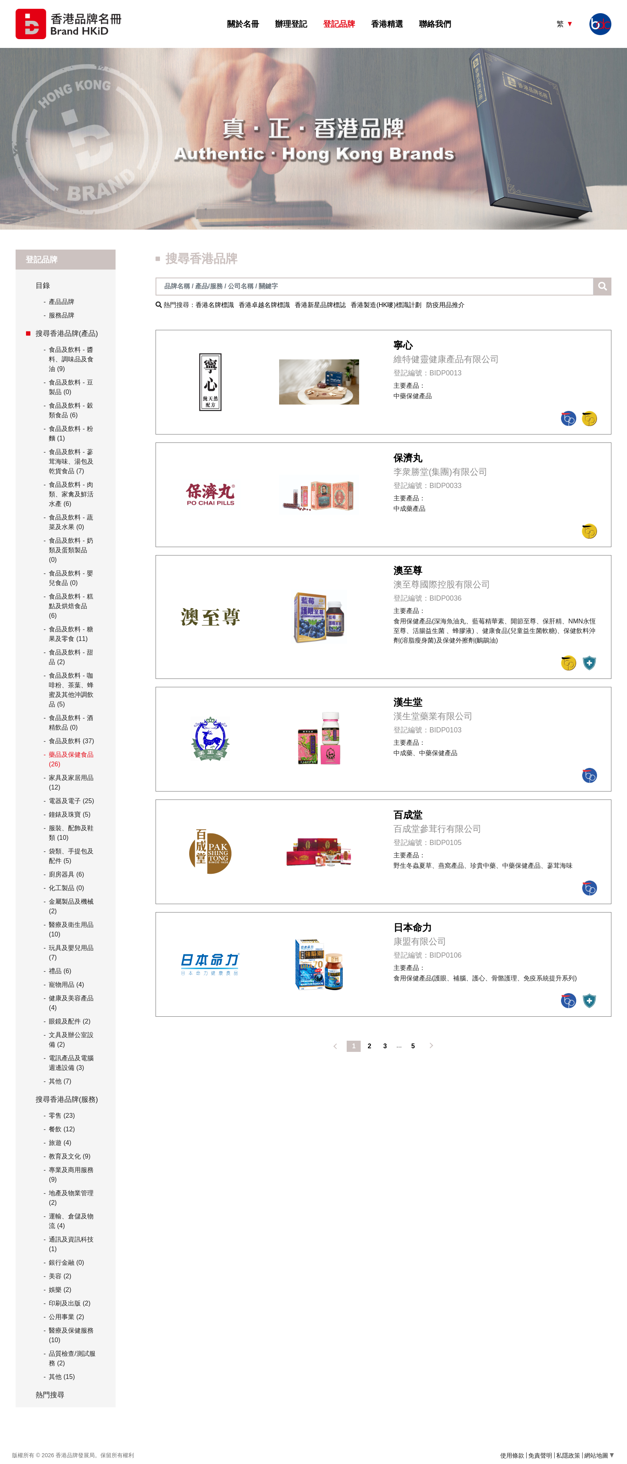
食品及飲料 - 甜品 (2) (71, 657)
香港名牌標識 (215, 305)
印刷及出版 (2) (69, 1303)
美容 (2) (60, 1276)
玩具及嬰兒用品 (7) (71, 952)
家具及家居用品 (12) (71, 782)
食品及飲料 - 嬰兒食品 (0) (71, 578)
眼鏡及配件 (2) (69, 1021)
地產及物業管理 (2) (71, 1198)
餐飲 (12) (62, 1129)
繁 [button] (561, 24)
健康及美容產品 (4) (71, 1003)
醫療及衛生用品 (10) (71, 929)
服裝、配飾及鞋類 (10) (71, 833)
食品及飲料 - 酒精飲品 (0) (71, 722)
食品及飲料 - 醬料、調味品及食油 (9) (71, 359)
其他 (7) (60, 1081)
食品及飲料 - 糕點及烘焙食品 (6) (71, 606)
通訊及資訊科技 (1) (71, 1244)
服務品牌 (59, 315)
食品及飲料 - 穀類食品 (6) (71, 410)
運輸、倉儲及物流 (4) (71, 1221)
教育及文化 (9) (69, 1156)
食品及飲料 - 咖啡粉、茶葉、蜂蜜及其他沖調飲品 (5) (71, 690)
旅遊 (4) (60, 1142)
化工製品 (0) (66, 888)
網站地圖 (599, 1455)
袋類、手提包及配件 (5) (71, 856)
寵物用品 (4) (66, 984)
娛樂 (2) (60, 1289)
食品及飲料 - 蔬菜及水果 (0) (71, 522)
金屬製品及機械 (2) (71, 906)
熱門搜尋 (50, 1395)
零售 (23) (62, 1115)
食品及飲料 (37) (71, 741)
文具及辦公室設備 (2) (71, 1040)
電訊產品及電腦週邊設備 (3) (71, 1063)
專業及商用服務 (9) (71, 1174)
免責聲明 (540, 1455)
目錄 (43, 286)
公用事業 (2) (66, 1316)
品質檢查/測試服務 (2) (72, 1358)
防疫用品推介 (445, 305)
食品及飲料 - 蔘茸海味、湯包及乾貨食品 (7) (71, 461)
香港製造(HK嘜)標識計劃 (386, 305)
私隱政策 (568, 1455)
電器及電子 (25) (71, 800)
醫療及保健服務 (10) (71, 1335)
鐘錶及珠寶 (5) (69, 814)
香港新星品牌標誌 (320, 305)
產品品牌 (59, 302)
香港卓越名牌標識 (264, 305)
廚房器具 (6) (66, 874)
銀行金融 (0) (66, 1262)
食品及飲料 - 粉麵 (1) (71, 433)
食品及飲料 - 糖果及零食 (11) (71, 634)
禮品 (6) (60, 971)
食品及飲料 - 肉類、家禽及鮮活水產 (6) (71, 494)
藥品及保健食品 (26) (71, 759)
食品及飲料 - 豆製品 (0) (71, 387)
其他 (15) (62, 1376)
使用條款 (512, 1455)
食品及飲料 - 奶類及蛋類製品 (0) (71, 550)
